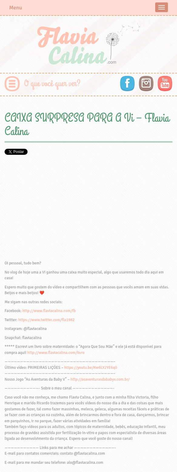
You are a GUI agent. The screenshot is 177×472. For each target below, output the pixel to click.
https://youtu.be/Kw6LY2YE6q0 (90, 367)
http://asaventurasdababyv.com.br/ (100, 379)
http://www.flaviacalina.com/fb (49, 310)
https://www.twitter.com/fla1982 (46, 319)
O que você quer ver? (52, 84)
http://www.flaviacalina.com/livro (56, 352)
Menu (15, 7)
